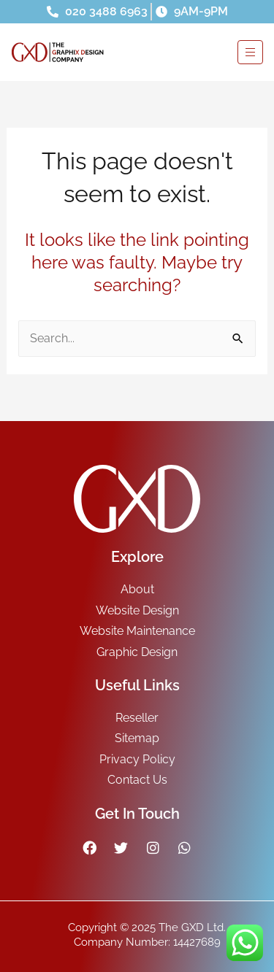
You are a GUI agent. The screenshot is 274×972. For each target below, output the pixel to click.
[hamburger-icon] (250, 52)
